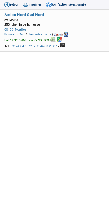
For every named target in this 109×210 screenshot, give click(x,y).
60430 (8, 29)
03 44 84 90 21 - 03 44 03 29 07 (34, 46)
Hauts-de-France (40, 34)
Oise (22, 34)
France (9, 34)
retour (14, 4)
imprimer (35, 4)
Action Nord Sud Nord (24, 15)
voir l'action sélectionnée (68, 4)
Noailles (20, 29)
